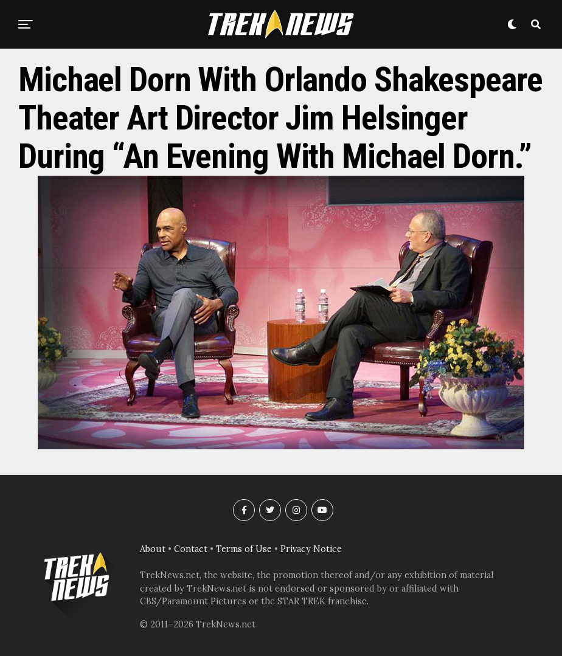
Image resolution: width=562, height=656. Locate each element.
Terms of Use (244, 549)
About (152, 549)
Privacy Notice (311, 549)
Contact (190, 549)
